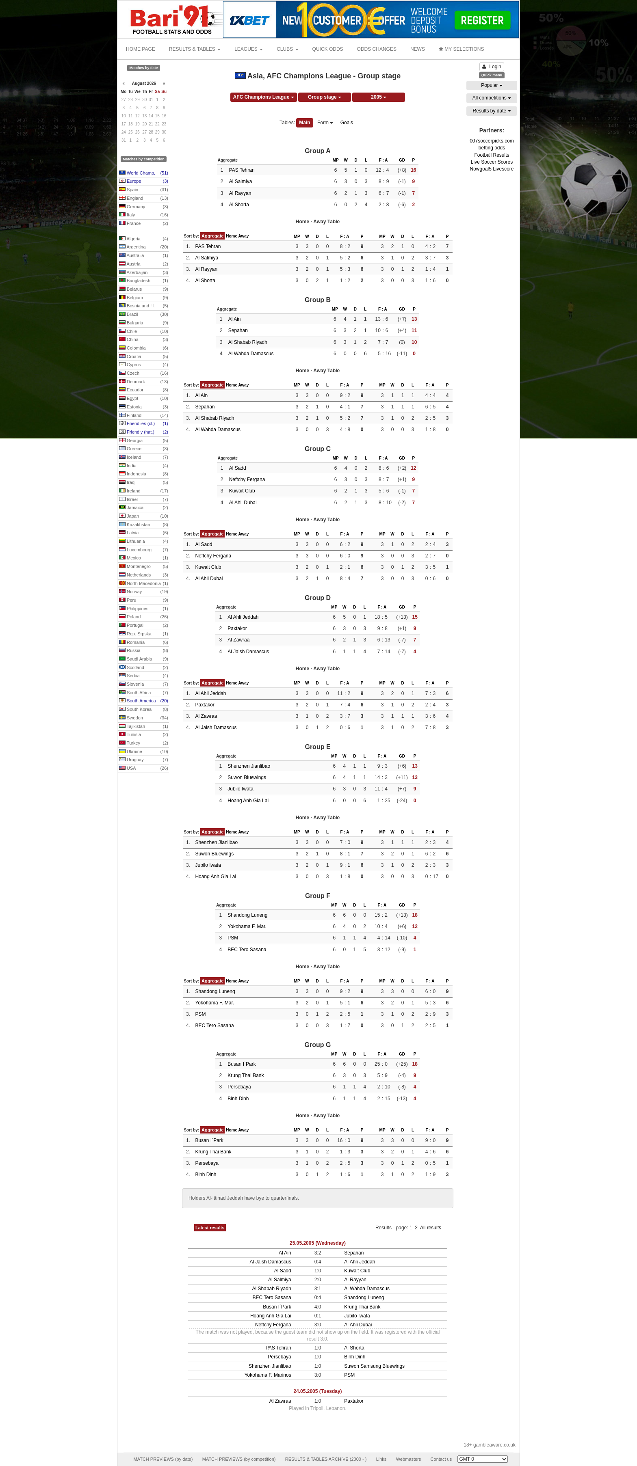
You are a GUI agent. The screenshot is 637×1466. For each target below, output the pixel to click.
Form (325, 122)
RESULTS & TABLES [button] (195, 49)
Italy (143, 215)
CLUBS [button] (287, 49)
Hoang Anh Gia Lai (248, 800)
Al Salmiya (240, 181)
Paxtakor (237, 628)
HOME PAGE (140, 49)
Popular (492, 85)
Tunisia (143, 735)
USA (143, 768)
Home (231, 236)
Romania (143, 642)
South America (143, 701)
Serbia (143, 676)
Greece (143, 449)
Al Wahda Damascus (251, 353)
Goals (346, 122)
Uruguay (143, 760)
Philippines (143, 609)
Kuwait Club (242, 491)
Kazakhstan (143, 525)
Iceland (143, 457)
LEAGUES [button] (248, 49)
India (143, 466)
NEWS (417, 49)
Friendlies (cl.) (143, 424)
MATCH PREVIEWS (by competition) (239, 1459)
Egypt (143, 398)
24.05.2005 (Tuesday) (317, 1391)
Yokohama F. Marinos (268, 1375)
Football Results (491, 155)
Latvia (143, 533)
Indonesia (143, 474)
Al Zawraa (238, 640)
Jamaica (143, 508)
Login (491, 66)
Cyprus (143, 365)
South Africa (143, 693)
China (143, 340)
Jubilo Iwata (240, 789)
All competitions (491, 98)
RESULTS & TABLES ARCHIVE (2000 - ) (326, 1459)
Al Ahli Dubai (243, 502)
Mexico (143, 558)
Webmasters (408, 1459)
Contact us (441, 1459)
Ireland (143, 491)
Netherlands (143, 575)
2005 (378, 97)
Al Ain (234, 319)
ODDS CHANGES (376, 49)
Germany (143, 207)
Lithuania (143, 541)
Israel (143, 500)
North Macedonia (143, 584)
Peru (143, 600)
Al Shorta (239, 204)
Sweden (143, 718)
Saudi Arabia (143, 659)
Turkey (143, 743)
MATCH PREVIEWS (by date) (163, 1459)
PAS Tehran (242, 170)
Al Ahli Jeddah (243, 617)
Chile (143, 331)
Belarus (143, 289)
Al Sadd (237, 468)
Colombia (143, 348)
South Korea (143, 709)
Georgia (143, 441)
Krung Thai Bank (246, 1075)
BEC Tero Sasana (247, 949)
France (143, 223)
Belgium (143, 298)
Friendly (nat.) (143, 432)
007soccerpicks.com (492, 141)
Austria (143, 264)
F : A (383, 160)
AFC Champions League (263, 97)
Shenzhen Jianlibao (249, 766)
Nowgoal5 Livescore (492, 169)
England (143, 198)
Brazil (143, 314)
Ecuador (143, 390)
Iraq (143, 482)
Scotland (143, 668)
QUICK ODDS (327, 49)
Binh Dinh (238, 1098)
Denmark (143, 382)
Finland (143, 415)
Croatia (143, 357)
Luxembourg (143, 550)
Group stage (324, 97)
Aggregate (212, 235)
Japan (143, 516)
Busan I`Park (242, 1064)
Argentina (143, 247)
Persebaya (239, 1087)
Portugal (143, 625)
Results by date (491, 111)
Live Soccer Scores (492, 162)
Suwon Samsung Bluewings (374, 1366)
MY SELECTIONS (461, 49)
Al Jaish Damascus (248, 651)
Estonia (143, 407)
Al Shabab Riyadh (247, 342)
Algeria (143, 239)
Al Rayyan (240, 193)
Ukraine (143, 752)
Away (243, 236)
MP (336, 160)
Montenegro (143, 567)
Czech (143, 373)
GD (402, 160)
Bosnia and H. (143, 306)
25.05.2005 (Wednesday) (318, 1243)
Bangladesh (143, 281)
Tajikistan (143, 726)
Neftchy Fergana (247, 479)
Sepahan (238, 330)
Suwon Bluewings (247, 777)
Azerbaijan (143, 273)
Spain (143, 190)
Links (381, 1459)
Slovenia (143, 684)
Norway (143, 592)
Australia (143, 256)
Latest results (210, 1227)
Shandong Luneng (247, 915)
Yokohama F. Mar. (247, 926)
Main (304, 122)
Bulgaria (143, 323)
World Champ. (143, 173)
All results (430, 1228)
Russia (143, 651)
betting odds (492, 148)
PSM (233, 938)
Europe (143, 181)
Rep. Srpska (143, 634)
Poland (143, 617)
